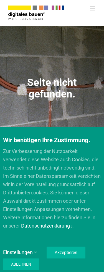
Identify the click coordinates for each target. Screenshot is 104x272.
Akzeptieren (66, 252)
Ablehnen (21, 264)
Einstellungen (20, 252)
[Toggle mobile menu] (93, 8)
